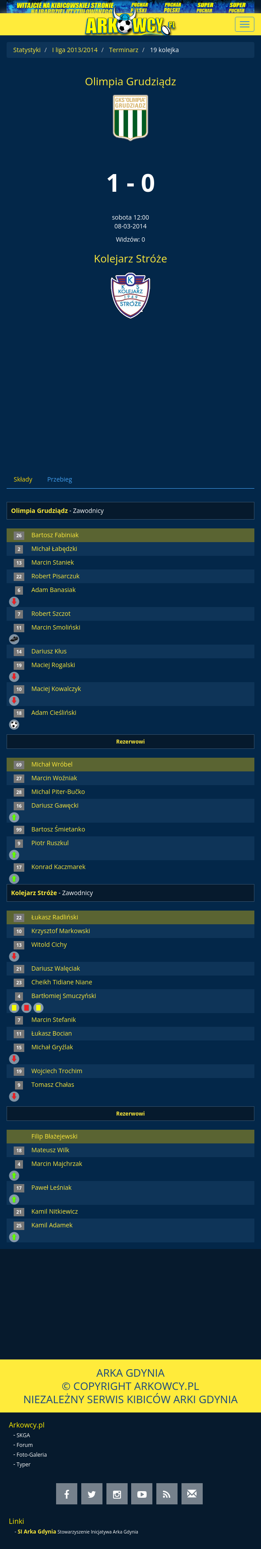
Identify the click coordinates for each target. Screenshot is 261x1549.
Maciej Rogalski (53, 665)
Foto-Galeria (32, 1454)
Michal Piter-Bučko (58, 791)
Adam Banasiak (53, 589)
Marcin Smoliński (55, 627)
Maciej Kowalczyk (56, 688)
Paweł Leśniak (51, 1187)
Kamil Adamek (51, 1225)
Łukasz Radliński (54, 917)
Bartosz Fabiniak (55, 535)
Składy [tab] (23, 479)
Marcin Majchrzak (56, 1163)
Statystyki (27, 50)
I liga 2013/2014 (75, 50)
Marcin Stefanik (53, 1019)
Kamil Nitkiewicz (54, 1211)
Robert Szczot (51, 613)
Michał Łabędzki (54, 548)
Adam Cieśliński (53, 712)
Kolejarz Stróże (130, 258)
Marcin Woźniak (54, 778)
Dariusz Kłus (49, 651)
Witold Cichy (49, 944)
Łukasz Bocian (51, 1033)
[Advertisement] (130, 388)
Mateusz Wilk (50, 1150)
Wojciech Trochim (57, 1071)
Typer (24, 1464)
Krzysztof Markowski (60, 930)
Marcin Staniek (52, 562)
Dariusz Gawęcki (55, 805)
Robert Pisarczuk (55, 576)
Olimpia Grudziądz (130, 81)
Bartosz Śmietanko (58, 829)
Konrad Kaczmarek (58, 866)
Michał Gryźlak (52, 1047)
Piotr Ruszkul (50, 843)
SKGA (23, 1435)
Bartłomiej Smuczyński (63, 995)
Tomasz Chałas (52, 1084)
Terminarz (123, 50)
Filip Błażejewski (54, 1136)
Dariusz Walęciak (55, 968)
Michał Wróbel (51, 764)
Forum (25, 1445)
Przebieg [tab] (59, 479)
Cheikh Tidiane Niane (61, 982)
